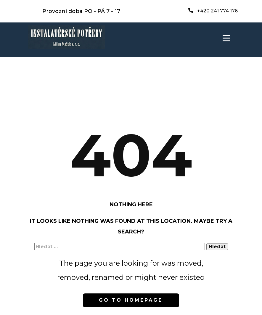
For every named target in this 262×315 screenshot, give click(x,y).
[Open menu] (226, 38)
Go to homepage (131, 300)
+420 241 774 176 (213, 11)
